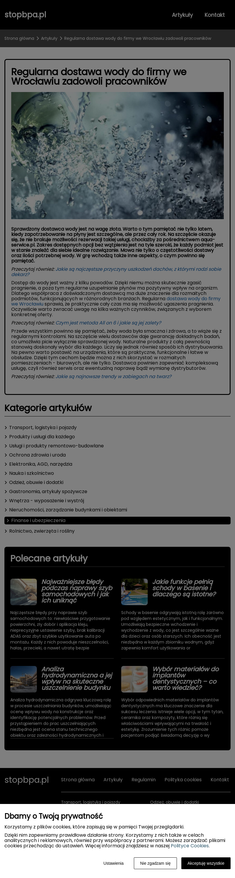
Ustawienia (113, 863)
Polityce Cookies (190, 845)
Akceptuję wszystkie (206, 863)
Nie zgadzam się (155, 863)
